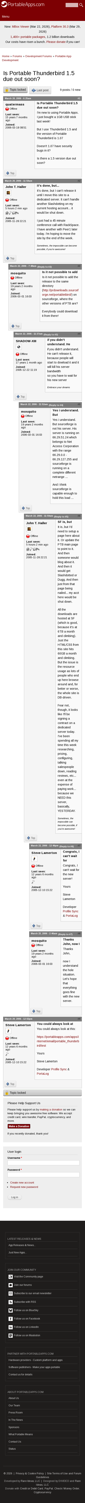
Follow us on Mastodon (24, 1336)
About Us (14, 1398)
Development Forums (38, 56)
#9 (79, 1019)
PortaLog (72, 915)
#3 (79, 266)
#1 (79, 98)
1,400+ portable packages (27, 37)
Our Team (14, 1405)
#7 (79, 845)
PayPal (49, 1488)
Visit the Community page (26, 1277)
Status (12, 1448)
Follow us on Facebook (24, 1319)
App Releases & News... (22, 1245)
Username (15, 1157)
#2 (79, 181)
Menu (5, 16)
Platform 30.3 (60, 26)
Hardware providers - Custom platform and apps (35, 1360)
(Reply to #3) (51, 334)
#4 (79, 333)
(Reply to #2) (44, 267)
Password (15, 1169)
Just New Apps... (18, 1252)
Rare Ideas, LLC (30, 1481)
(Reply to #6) (66, 846)
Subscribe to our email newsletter (30, 1293)
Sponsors (14, 1427)
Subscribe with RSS (22, 1302)
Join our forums (20, 1285)
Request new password (24, 1187)
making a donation (51, 1109)
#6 (79, 516)
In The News (16, 1419)
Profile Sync (70, 911)
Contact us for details (20, 1374)
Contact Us (15, 1441)
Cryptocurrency (42, 1492)
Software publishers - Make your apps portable (34, 1367)
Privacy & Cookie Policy (30, 1473)
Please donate (56, 42)
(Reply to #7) (65, 934)
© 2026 (8, 1473)
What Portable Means (21, 1434)
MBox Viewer (20, 26)
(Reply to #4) (56, 405)
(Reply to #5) (61, 516)
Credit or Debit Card (31, 1488)
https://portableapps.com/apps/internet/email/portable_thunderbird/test (58, 1041)
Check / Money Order (66, 1488)
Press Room (16, 1412)
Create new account (22, 1182)
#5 (79, 404)
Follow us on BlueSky (23, 1310)
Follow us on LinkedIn (24, 1327)
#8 (79, 933)
